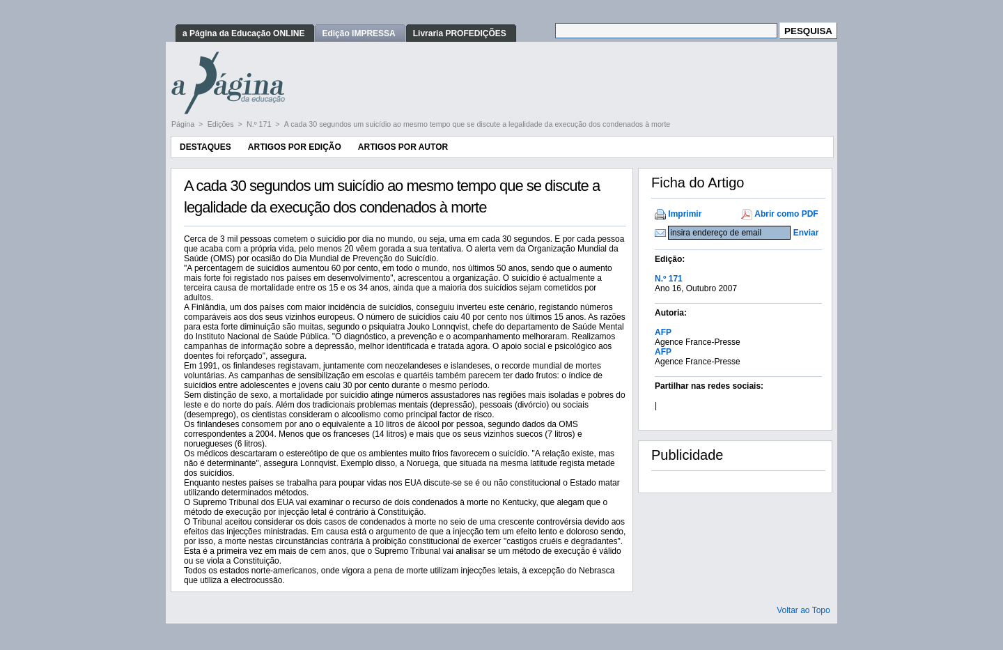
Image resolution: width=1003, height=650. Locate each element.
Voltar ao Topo (803, 610)
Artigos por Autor (403, 147)
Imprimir (684, 214)
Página (183, 124)
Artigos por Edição (294, 147)
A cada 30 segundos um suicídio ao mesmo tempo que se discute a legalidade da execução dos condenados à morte (477, 124)
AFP (663, 332)
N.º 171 (260, 124)
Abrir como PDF (786, 214)
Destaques (205, 147)
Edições (222, 124)
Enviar (806, 233)
